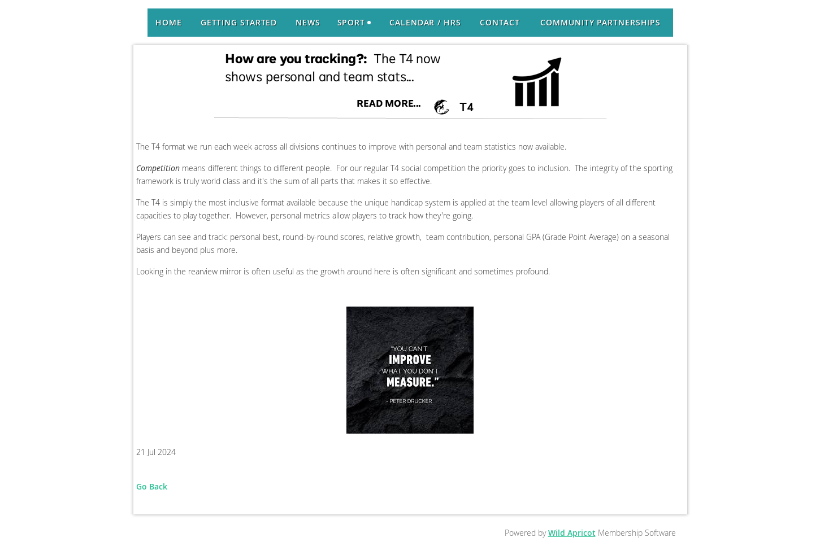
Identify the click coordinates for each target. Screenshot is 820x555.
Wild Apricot (572, 532)
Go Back (151, 486)
